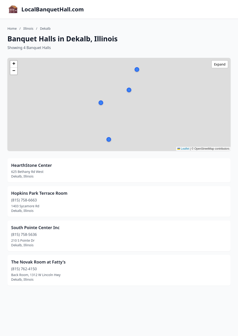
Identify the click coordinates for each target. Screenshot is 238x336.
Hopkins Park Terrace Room (39, 193)
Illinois (28, 28)
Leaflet (183, 148)
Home (12, 28)
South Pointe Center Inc (35, 227)
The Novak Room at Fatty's (38, 262)
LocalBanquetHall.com (52, 9)
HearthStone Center (31, 165)
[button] (137, 69)
